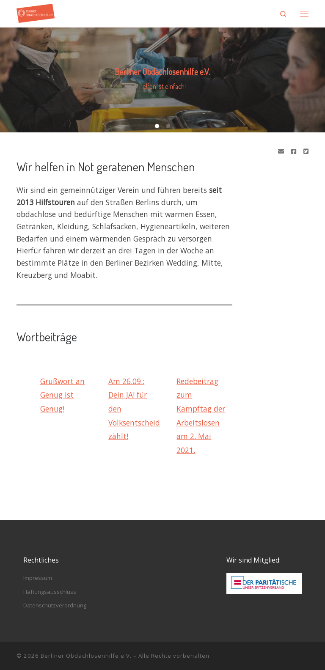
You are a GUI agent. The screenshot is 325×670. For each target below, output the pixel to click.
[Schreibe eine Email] (281, 151)
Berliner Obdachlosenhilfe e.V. (86, 655)
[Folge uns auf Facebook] (293, 151)
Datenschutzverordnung (54, 605)
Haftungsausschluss (49, 592)
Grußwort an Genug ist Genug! (62, 395)
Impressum (37, 578)
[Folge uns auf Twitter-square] (305, 151)
